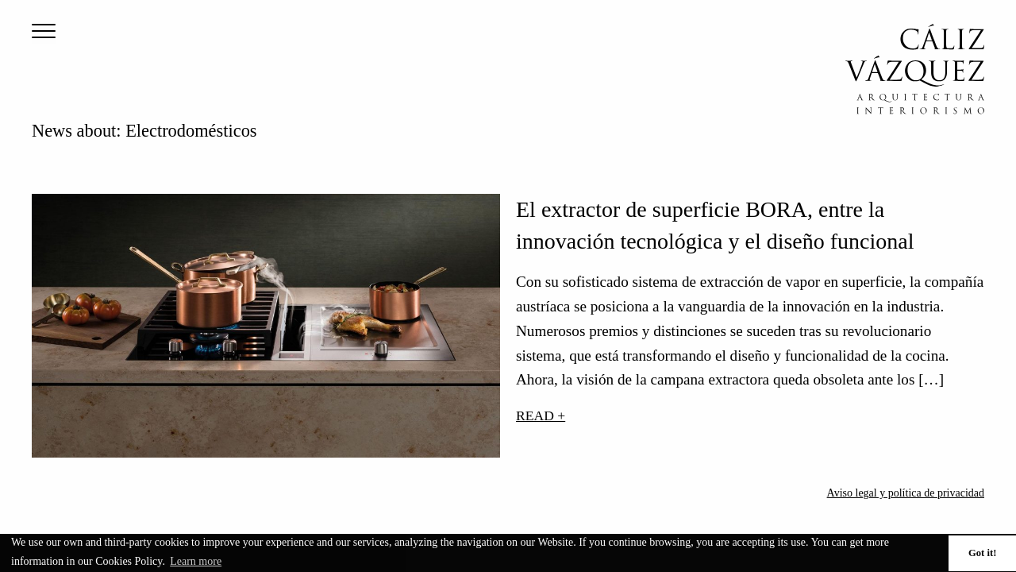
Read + (540, 415)
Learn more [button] (195, 561)
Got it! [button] (982, 552)
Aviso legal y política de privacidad (905, 493)
